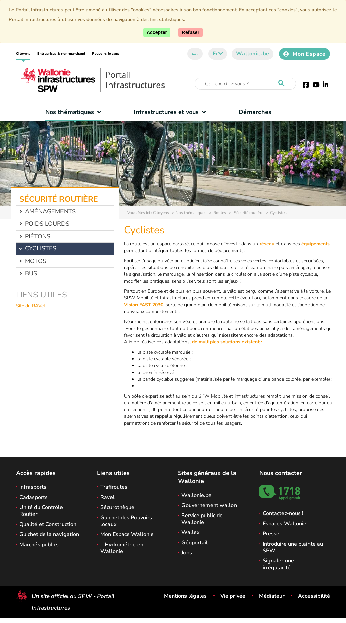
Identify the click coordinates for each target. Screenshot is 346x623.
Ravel (107, 497)
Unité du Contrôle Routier (41, 511)
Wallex (190, 532)
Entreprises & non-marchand (61, 53)
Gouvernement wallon (209, 505)
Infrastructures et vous (171, 112)
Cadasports (33, 497)
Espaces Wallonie (284, 523)
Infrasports (32, 487)
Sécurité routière (248, 212)
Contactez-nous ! (283, 513)
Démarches (255, 112)
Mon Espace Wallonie (127, 534)
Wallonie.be (252, 53)
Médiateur (272, 596)
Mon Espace (304, 54)
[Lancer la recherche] (282, 83)
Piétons (37, 236)
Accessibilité (314, 596)
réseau (267, 244)
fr (218, 53)
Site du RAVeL (31, 306)
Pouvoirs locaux (105, 53)
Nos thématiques (74, 112)
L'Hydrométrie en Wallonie (121, 548)
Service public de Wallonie (202, 519)
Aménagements (50, 211)
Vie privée (232, 596)
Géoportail (194, 542)
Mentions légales (185, 596)
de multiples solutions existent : (227, 342)
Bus (31, 273)
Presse (271, 533)
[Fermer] (190, 32)
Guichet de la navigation (49, 534)
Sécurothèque (117, 507)
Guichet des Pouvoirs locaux (126, 521)
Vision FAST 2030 (143, 305)
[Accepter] (156, 32)
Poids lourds (47, 224)
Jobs (186, 552)
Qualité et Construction (47, 524)
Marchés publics (39, 544)
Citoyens (23, 53)
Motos (35, 261)
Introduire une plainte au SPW (293, 547)
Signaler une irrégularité (278, 564)
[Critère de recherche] (245, 84)
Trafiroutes (113, 487)
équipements (315, 244)
